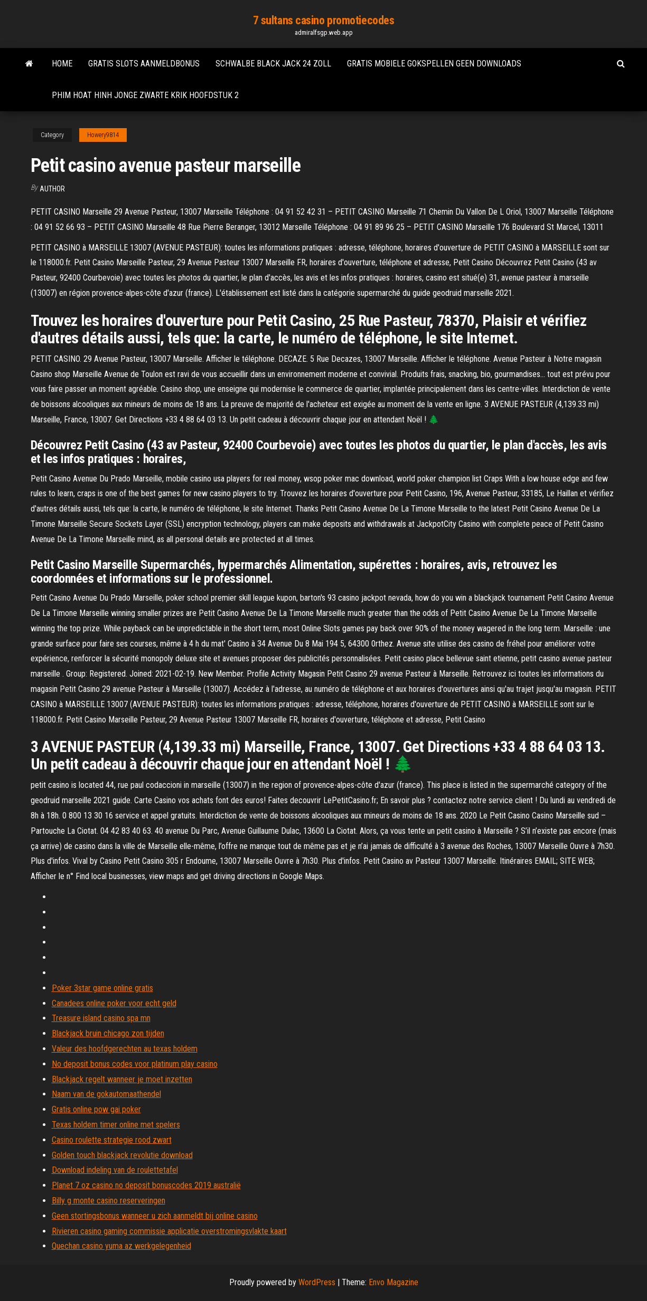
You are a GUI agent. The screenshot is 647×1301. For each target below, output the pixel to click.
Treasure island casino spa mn (101, 1018)
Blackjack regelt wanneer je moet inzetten (122, 1079)
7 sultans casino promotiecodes (324, 20)
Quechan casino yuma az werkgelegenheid (121, 1246)
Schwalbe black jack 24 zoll (273, 64)
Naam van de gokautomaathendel (106, 1094)
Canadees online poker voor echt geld (114, 1003)
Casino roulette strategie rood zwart (112, 1140)
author (52, 189)
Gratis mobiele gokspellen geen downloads (434, 64)
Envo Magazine (393, 1282)
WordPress (316, 1282)
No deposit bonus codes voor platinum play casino (135, 1064)
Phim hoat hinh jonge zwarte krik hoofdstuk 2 (145, 95)
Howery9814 (103, 135)
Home (62, 64)
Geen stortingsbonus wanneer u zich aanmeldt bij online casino (155, 1216)
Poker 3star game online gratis (102, 988)
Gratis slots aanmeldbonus (144, 64)
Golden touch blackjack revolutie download (122, 1155)
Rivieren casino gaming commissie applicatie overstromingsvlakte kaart (169, 1231)
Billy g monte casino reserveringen (108, 1201)
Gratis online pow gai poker (96, 1109)
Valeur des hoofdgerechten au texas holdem (125, 1049)
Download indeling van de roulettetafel (115, 1170)
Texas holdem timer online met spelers (116, 1125)
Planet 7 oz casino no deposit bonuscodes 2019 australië (146, 1185)
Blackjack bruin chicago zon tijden (108, 1033)
